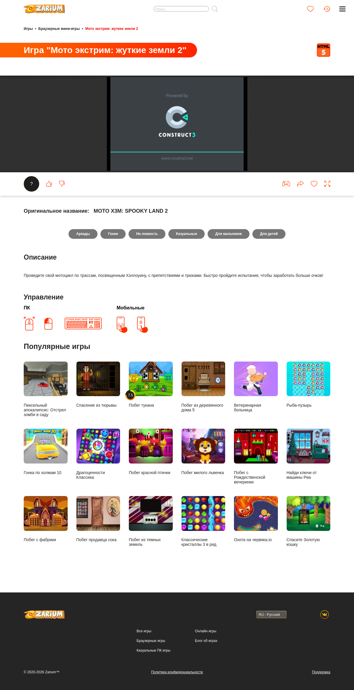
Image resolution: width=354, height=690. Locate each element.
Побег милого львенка (203, 452)
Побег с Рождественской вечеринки (256, 456)
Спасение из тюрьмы (98, 385)
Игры (28, 29)
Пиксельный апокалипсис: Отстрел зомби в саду (46, 389)
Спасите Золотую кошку (309, 521)
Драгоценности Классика (98, 454)
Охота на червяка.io (256, 519)
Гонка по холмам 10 (46, 452)
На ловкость (147, 234)
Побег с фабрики (46, 519)
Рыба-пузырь (309, 385)
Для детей (269, 234)
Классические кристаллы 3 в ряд (203, 521)
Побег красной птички (151, 452)
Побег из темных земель (151, 521)
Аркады (83, 234)
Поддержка (321, 672)
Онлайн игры (205, 631)
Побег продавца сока (98, 519)
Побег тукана (151, 385)
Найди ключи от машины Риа (309, 454)
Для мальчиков (228, 234)
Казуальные (186, 234)
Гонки (113, 234)
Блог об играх (206, 641)
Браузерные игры (151, 641)
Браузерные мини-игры (59, 29)
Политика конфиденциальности (177, 672)
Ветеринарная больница (256, 387)
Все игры (144, 631)
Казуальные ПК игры (153, 650)
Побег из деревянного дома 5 (203, 387)
